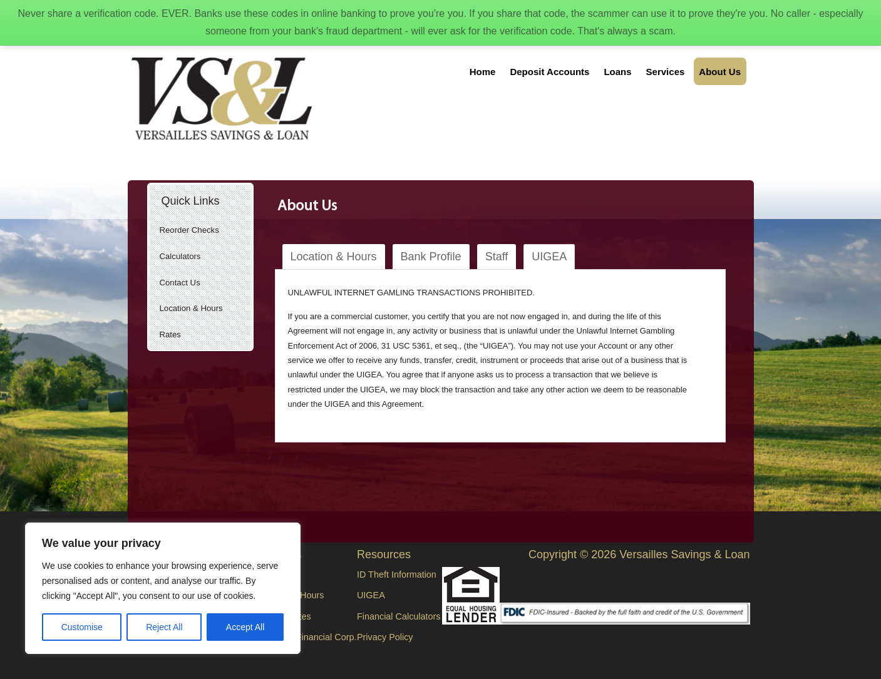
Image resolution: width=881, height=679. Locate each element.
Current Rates (283, 616)
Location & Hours (191, 308)
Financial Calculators (399, 616)
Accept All (245, 627)
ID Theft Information (396, 574)
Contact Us (180, 282)
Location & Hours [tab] (334, 256)
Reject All (164, 627)
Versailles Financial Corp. (305, 637)
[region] (163, 588)
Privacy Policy (385, 637)
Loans (617, 71)
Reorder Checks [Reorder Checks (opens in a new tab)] (189, 230)
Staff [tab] (496, 256)
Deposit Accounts (549, 71)
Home (483, 71)
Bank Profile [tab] (431, 256)
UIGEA (371, 595)
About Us (720, 71)
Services (665, 71)
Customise (82, 627)
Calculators (180, 256)
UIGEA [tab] (549, 256)
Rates (170, 334)
